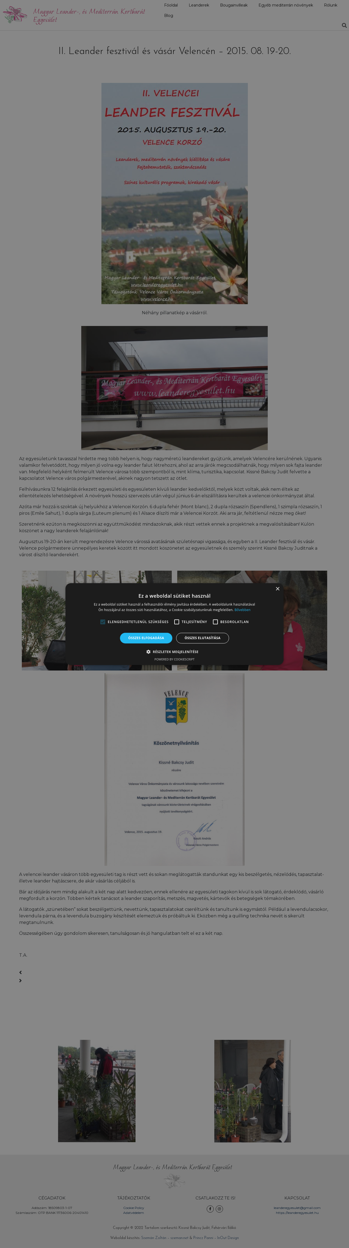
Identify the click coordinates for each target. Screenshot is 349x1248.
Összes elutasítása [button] (203, 638)
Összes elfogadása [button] (146, 638)
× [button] (277, 589)
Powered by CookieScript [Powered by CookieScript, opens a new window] (175, 659)
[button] (102, 621)
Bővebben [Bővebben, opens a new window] (242, 609)
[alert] (174, 624)
